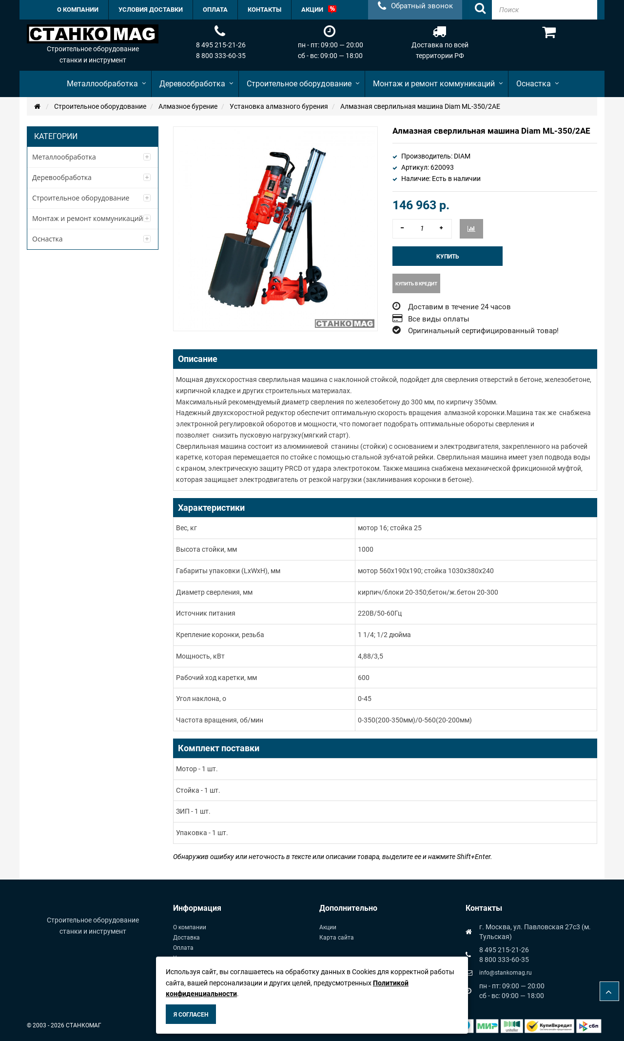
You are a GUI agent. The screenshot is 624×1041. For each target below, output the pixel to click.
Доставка (186, 937)
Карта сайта (336, 937)
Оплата (183, 947)
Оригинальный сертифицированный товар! (483, 330)
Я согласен (191, 1014)
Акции (327, 927)
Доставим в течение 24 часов (459, 306)
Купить (447, 256)
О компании (189, 927)
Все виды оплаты (438, 319)
